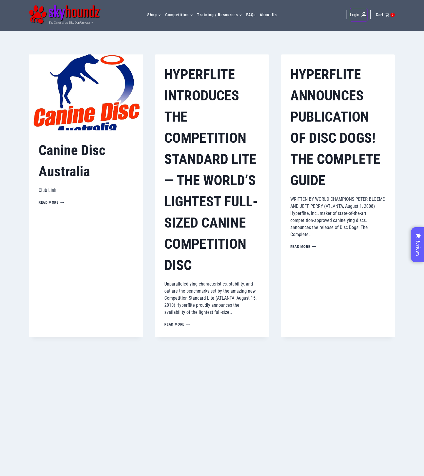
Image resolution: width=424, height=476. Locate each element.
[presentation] (86, 92)
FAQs (251, 14)
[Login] (358, 14)
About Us (268, 14)
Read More (51, 202)
